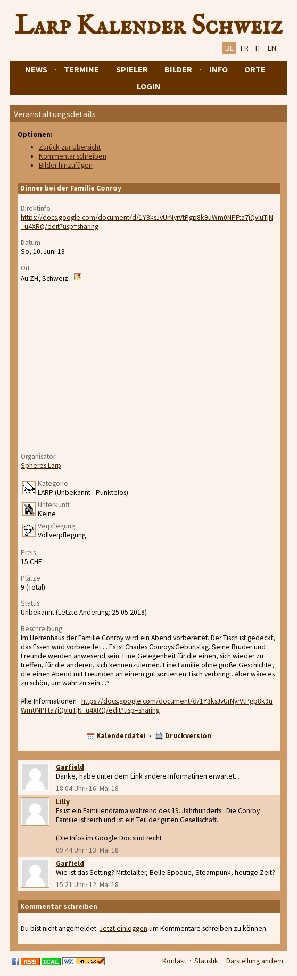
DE (229, 48)
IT (258, 48)
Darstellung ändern (254, 960)
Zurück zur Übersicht (70, 147)
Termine (81, 69)
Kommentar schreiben (72, 156)
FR (245, 48)
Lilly (63, 801)
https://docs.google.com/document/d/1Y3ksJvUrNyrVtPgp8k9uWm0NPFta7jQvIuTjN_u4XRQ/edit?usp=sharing (147, 706)
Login (149, 86)
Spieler (132, 69)
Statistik (206, 960)
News (36, 69)
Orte (255, 69)
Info (218, 69)
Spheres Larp (41, 465)
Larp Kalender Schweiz (149, 26)
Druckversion (188, 735)
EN (272, 48)
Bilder (178, 69)
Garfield (70, 767)
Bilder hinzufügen (66, 165)
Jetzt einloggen (123, 928)
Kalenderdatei (121, 735)
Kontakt (174, 960)
